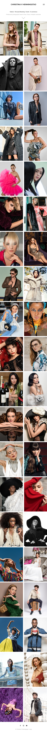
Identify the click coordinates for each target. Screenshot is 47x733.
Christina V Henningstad (23, 4)
